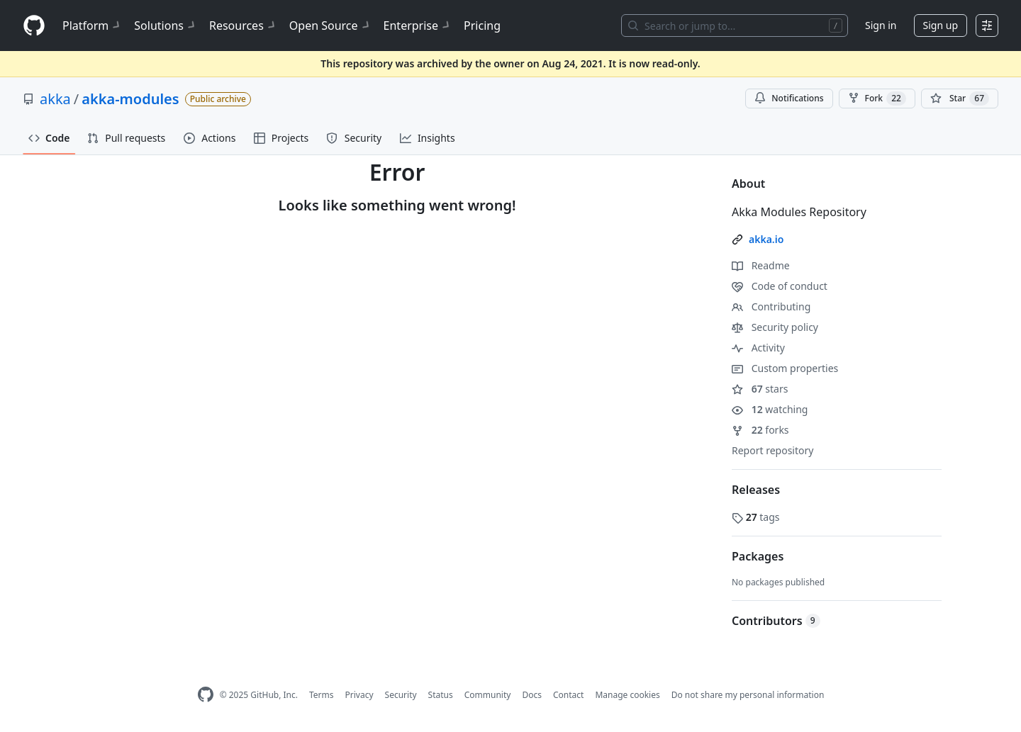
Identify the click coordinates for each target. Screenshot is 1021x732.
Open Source (330, 25)
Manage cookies (627, 695)
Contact (568, 695)
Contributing (771, 306)
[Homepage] (34, 26)
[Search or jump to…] (734, 25)
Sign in (880, 25)
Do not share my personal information (748, 695)
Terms (321, 695)
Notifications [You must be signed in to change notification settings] (788, 98)
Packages (757, 556)
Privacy (359, 695)
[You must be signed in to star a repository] (959, 98)
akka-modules (130, 98)
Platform (92, 25)
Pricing (482, 25)
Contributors (776, 621)
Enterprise (418, 25)
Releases (756, 489)
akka (55, 98)
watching (770, 409)
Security (401, 695)
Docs (532, 695)
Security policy (775, 327)
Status (440, 695)
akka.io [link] (766, 239)
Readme (761, 265)
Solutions (166, 25)
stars (760, 388)
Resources (243, 25)
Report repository (772, 450)
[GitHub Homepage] (205, 695)
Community (487, 695)
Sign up (940, 25)
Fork (877, 98)
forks (760, 430)
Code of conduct (779, 286)
